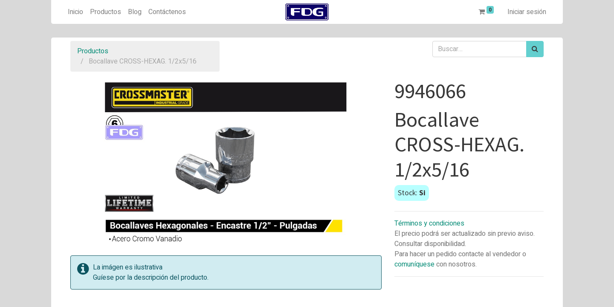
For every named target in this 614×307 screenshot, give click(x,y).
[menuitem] (75, 11)
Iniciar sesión (526, 12)
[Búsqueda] (535, 49)
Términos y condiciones (429, 223)
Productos (92, 51)
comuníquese (414, 264)
